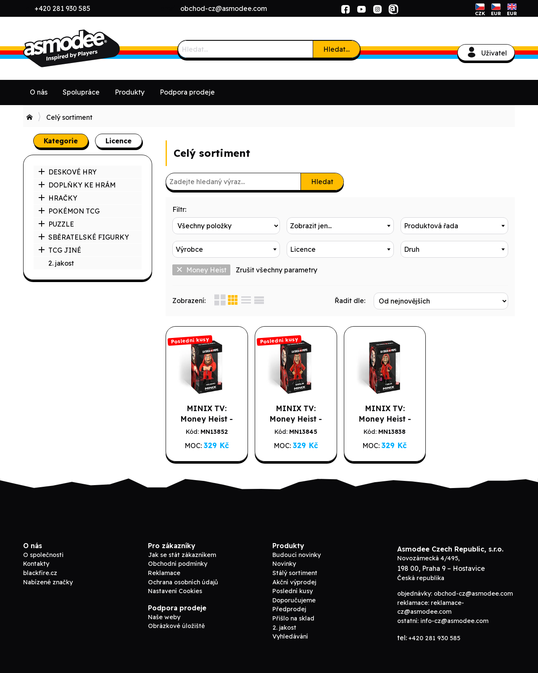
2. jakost (61, 263)
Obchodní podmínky (177, 563)
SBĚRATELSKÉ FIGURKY (83, 237)
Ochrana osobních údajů (183, 582)
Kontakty (36, 563)
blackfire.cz (40, 573)
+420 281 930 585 (62, 8)
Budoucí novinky (296, 555)
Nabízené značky (48, 582)
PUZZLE (56, 224)
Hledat (322, 181)
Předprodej (289, 609)
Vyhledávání (290, 636)
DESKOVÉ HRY (67, 172)
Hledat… (336, 49)
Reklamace (164, 573)
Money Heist (201, 270)
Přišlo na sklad (293, 618)
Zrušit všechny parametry (276, 270)
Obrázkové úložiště (176, 626)
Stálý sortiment (294, 573)
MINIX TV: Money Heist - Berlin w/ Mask (296, 419)
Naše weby (164, 617)
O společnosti (43, 555)
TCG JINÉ (59, 250)
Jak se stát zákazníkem (182, 555)
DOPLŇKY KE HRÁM (77, 185)
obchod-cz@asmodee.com (223, 8)
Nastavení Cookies (175, 591)
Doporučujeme (294, 600)
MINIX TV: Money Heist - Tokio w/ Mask (384, 419)
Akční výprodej (294, 582)
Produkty (130, 92)
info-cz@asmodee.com (454, 621)
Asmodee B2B (86, 48)
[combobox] (340, 226)
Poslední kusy (292, 591)
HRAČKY (57, 198)
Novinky (284, 563)
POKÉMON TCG (69, 211)
